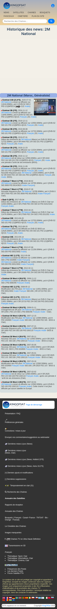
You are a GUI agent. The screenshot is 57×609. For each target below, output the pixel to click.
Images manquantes (13, 533)
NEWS (6, 12)
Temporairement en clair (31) (19, 485)
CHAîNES (32, 12)
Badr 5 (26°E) (8, 200)
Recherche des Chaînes (16, 492)
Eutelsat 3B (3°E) (9, 110)
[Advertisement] (28, 64)
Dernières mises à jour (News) (18, 444)
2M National (6, 102)
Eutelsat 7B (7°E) (9, 227)
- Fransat (15, 520)
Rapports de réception (14, 505)
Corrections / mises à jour (15, 430)
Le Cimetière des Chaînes (15, 526)
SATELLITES (18, 12)
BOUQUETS (45, 12)
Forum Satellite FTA (15, 573)
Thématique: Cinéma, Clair (18, 560)
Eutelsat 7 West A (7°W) (12, 181)
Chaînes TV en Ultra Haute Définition (23, 539)
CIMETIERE (23, 16)
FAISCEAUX (9, 16)
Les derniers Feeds (15, 571)
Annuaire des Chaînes (14, 511)
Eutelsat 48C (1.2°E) (11, 256)
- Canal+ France (28, 518)
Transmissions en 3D (15, 546)
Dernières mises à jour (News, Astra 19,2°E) (24, 466)
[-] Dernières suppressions (15, 479)
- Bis (45, 518)
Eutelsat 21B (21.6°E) (11, 100)
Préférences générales (14, 421)
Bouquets (9, 518)
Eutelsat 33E (7, 218)
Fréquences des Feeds (16, 569)
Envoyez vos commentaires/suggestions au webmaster (27, 437)
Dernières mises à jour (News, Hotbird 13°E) (24, 459)
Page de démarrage (22, 405)
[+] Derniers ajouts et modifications (19, 473)
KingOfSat (46, 606)
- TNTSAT (39, 518)
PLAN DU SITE (38, 16)
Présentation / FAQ (12, 414)
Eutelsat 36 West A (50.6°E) (14, 278)
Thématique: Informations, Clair (20, 558)
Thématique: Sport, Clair (17, 556)
